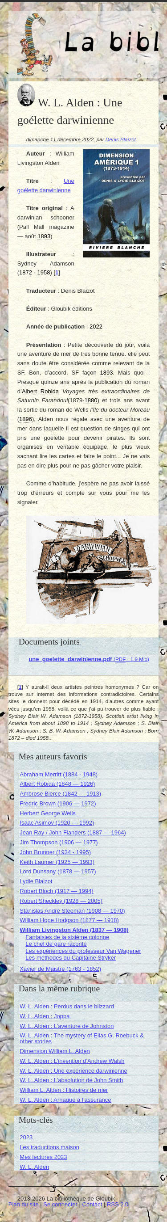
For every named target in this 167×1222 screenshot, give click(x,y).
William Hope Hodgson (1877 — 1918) (69, 920)
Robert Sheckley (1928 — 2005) (61, 901)
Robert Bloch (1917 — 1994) (56, 891)
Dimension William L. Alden (55, 1051)
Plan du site (23, 1204)
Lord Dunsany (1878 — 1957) (58, 871)
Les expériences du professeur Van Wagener (83, 951)
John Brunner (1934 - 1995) (55, 852)
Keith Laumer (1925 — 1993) (57, 862)
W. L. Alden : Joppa (44, 1016)
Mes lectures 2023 (43, 1157)
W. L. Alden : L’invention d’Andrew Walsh (72, 1061)
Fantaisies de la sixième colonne (67, 937)
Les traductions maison (49, 1147)
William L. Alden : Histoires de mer (64, 1090)
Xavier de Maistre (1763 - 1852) (60, 968)
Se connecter (60, 1204)
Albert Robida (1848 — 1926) (57, 783)
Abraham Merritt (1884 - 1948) (59, 774)
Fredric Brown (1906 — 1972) (58, 803)
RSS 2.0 (117, 1204)
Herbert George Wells (47, 813)
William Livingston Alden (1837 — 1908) (74, 930)
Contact (92, 1204)
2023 (26, 1137)
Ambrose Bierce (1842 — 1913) (60, 793)
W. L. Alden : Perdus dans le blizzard (67, 1006)
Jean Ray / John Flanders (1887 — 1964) (73, 832)
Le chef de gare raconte (55, 943)
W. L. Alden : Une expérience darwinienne (73, 1070)
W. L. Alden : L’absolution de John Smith (71, 1080)
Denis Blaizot (121, 139)
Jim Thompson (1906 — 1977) (59, 842)
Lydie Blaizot (36, 881)
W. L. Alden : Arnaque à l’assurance (65, 1099)
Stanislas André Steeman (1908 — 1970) (72, 910)
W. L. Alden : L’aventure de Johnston (67, 1026)
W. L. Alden (34, 1166)
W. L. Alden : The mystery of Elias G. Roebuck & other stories (82, 1038)
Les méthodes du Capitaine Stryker (70, 957)
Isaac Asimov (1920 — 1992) (57, 822)
